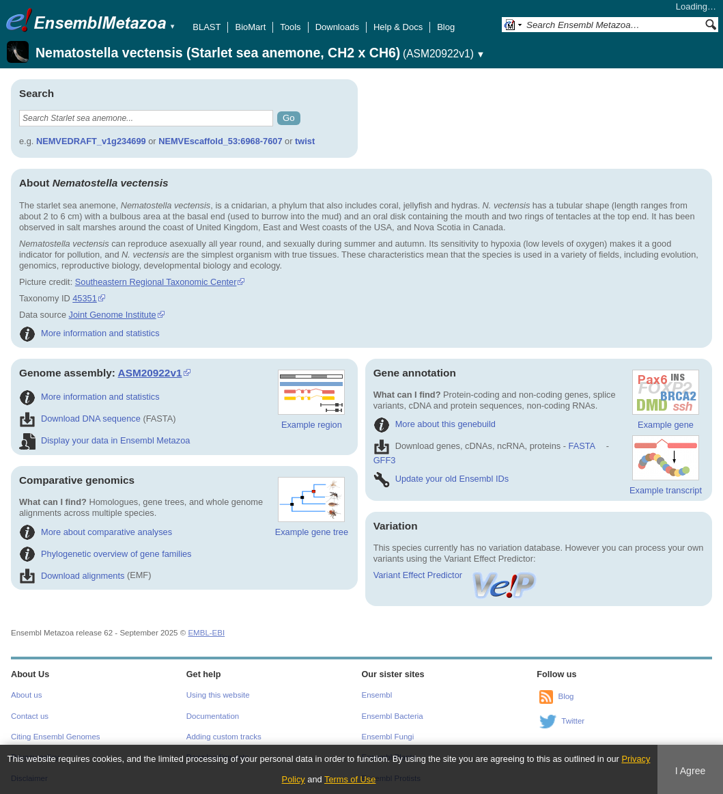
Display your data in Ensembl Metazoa (104, 440)
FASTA (582, 446)
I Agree (690, 770)
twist (305, 141)
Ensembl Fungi (388, 737)
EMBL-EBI (206, 633)
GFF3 (384, 460)
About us (26, 695)
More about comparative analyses (95, 532)
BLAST (207, 27)
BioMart (250, 27)
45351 (84, 298)
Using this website (218, 695)
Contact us (29, 716)
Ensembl (377, 695)
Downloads (337, 27)
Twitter (572, 721)
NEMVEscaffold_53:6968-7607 (220, 141)
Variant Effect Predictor (456, 575)
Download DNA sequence (80, 418)
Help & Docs (398, 27)
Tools (290, 27)
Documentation (212, 716)
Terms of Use (349, 779)
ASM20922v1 (150, 373)
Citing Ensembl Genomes (55, 737)
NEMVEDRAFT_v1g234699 (91, 141)
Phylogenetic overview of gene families (105, 554)
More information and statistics (89, 333)
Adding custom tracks (223, 737)
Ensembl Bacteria (392, 716)
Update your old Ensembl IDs (441, 479)
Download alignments (71, 576)
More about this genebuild (434, 424)
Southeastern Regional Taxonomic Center (156, 282)
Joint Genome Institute (112, 315)
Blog (446, 27)
